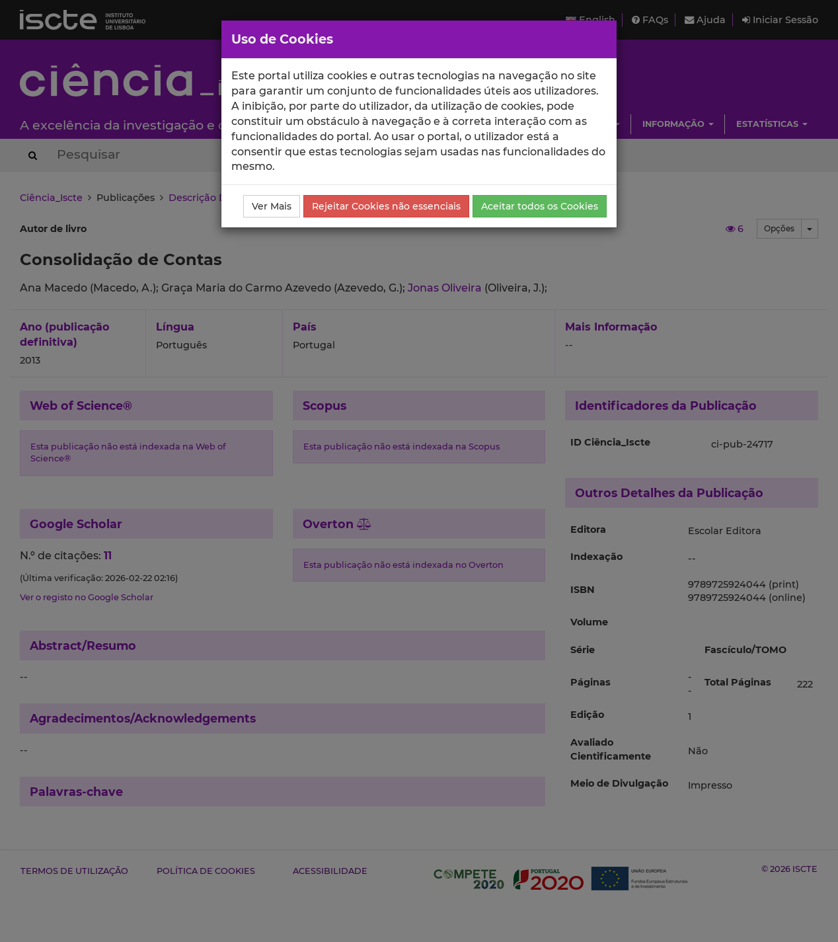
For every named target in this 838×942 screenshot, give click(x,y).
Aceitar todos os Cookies (539, 206)
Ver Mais (271, 206)
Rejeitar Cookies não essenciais (386, 206)
